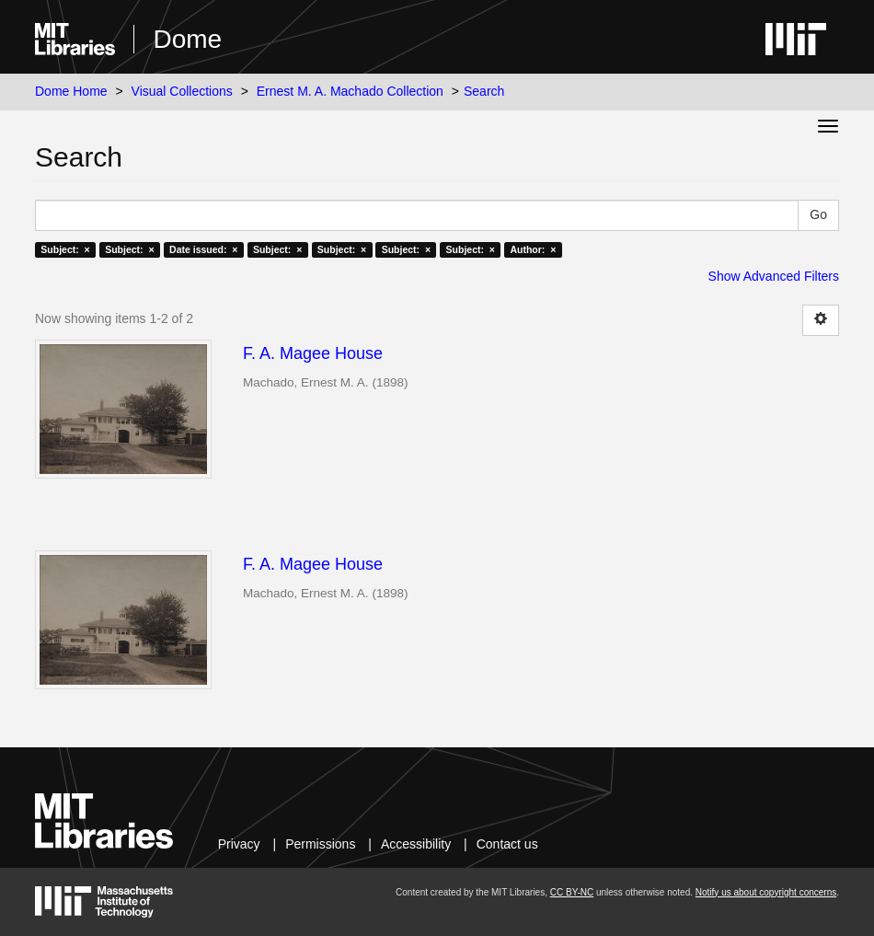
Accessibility (416, 844)
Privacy (239, 844)
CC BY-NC (571, 892)
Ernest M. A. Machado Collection (350, 91)
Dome (187, 39)
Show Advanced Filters (773, 276)
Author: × (533, 249)
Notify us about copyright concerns (766, 892)
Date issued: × (203, 249)
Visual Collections (182, 91)
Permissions (320, 844)
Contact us (507, 844)
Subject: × (64, 249)
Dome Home (71, 91)
